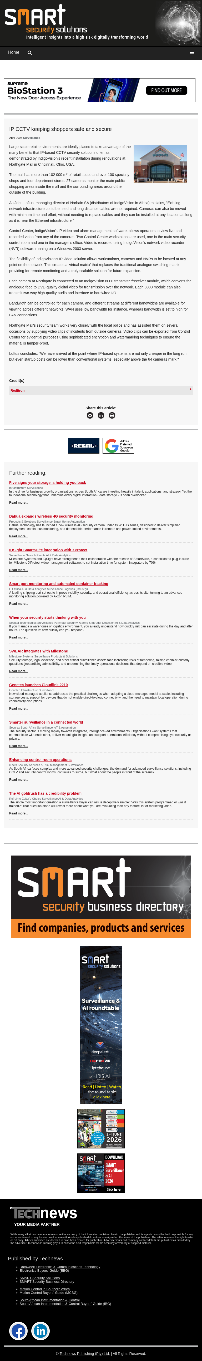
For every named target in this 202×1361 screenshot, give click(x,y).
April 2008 (15, 137)
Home (13, 52)
